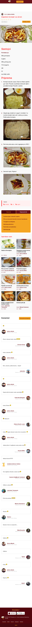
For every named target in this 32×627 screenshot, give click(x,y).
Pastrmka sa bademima (9, 226)
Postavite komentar (25, 318)
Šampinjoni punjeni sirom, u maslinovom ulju (24, 247)
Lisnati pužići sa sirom (24, 282)
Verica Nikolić (10, 543)
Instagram (17, 621)
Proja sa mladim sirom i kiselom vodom (8, 300)
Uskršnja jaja (6, 229)
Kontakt (6, 618)
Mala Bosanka (21, 530)
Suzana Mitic (21, 450)
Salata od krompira (8, 247)
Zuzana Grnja (21, 344)
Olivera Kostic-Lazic (19, 424)
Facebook (4, 621)
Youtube (12, 621)
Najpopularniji (23, 212)
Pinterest (21, 621)
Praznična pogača (24, 265)
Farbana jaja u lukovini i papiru (11, 216)
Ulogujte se (19, 1)
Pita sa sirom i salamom (8, 265)
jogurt (18, 204)
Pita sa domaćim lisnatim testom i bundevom (15, 219)
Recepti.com (2, 617)
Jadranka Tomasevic (12, 490)
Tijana (23, 556)
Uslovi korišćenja (20, 617)
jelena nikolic (11, 14)
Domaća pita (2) (24, 300)
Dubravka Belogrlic (20, 397)
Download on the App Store (12, 613)
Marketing (26, 617)
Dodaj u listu (26, 21)
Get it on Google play (21, 613)
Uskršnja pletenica (8, 224)
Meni (16, 625)
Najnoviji (8, 212)
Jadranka (22, 371)
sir (13, 204)
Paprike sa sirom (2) (8, 282)
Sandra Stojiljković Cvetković (17, 477)
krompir (7, 204)
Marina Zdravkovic (20, 503)
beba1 (23, 583)
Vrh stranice (15, 609)
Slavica (9, 517)
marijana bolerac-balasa (13, 464)
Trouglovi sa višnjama (9, 221)
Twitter (8, 621)
